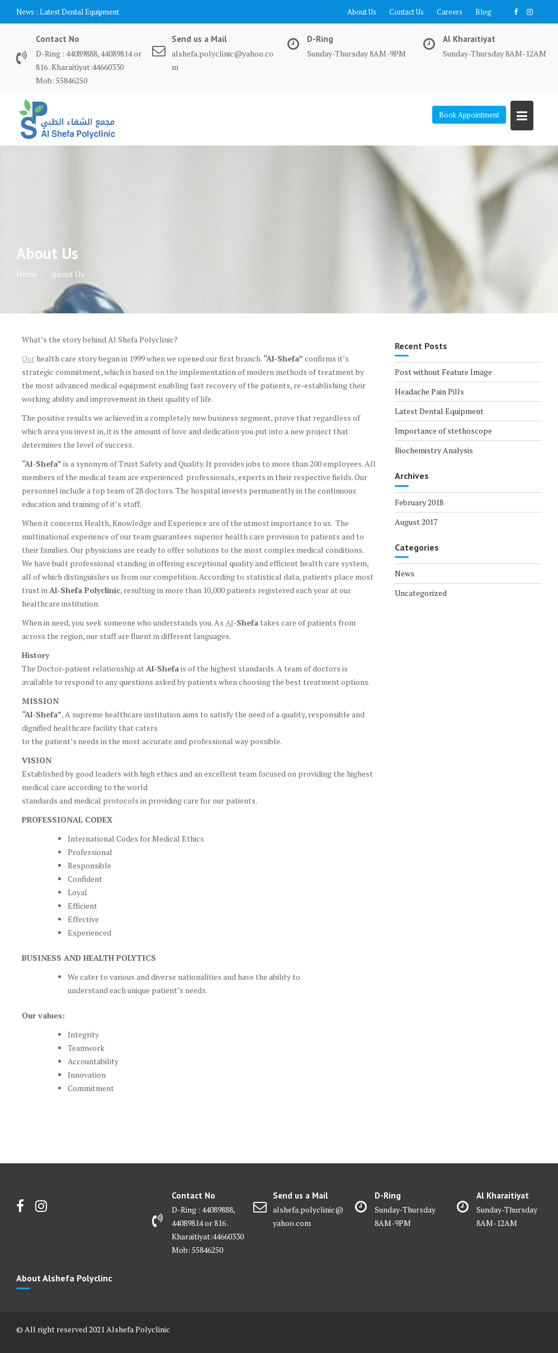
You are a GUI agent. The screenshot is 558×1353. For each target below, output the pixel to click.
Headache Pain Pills (429, 391)
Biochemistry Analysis (434, 450)
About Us (361, 12)
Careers (449, 12)
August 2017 (416, 521)
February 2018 (419, 502)
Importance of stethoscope (443, 430)
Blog (483, 12)
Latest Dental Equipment (79, 12)
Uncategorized (421, 593)
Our (28, 358)
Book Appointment (469, 115)
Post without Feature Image (443, 372)
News (404, 573)
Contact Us (406, 12)
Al (229, 622)
